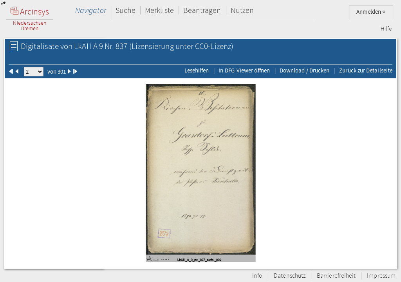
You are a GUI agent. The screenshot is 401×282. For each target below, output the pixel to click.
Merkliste (159, 10)
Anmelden (371, 12)
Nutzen (242, 10)
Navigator (90, 10)
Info (257, 276)
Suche (125, 10)
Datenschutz (289, 276)
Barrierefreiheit (336, 276)
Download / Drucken (304, 70)
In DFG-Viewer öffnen (244, 70)
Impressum (381, 276)
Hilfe (386, 29)
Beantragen (202, 10)
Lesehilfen (196, 70)
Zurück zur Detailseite (365, 70)
